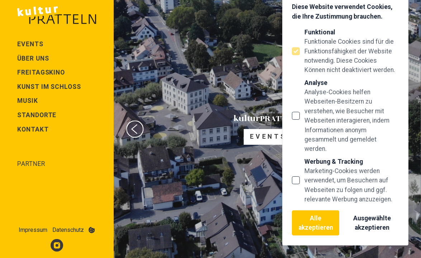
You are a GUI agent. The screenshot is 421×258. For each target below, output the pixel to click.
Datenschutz (68, 229)
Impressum (33, 229)
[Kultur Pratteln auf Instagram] (57, 245)
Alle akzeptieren (315, 223)
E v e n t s (267, 136)
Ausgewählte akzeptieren (372, 223)
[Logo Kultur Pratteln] (56, 15)
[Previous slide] (134, 129)
